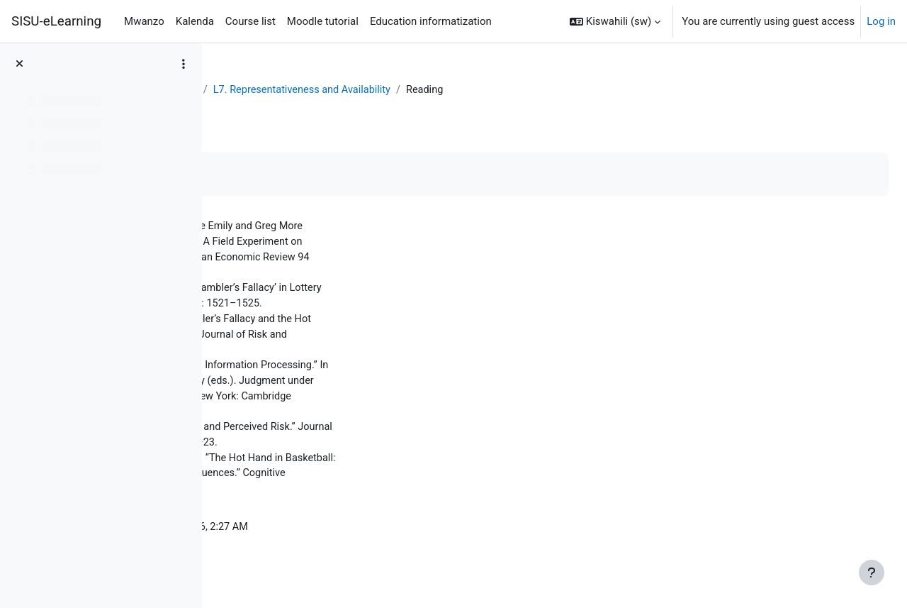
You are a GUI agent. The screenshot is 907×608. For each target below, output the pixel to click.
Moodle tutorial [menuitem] (323, 21)
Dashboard (255, 90)
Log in (881, 21)
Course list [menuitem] (250, 21)
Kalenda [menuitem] (195, 21)
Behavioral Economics (349, 90)
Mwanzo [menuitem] (144, 21)
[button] (615, 21)
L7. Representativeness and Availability (508, 90)
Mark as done (275, 175)
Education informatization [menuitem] (431, 21)
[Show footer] (871, 572)
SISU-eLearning (56, 21)
